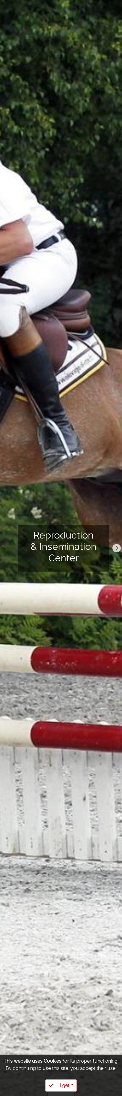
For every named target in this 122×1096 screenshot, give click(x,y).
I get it (61, 1085)
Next (116, 548)
